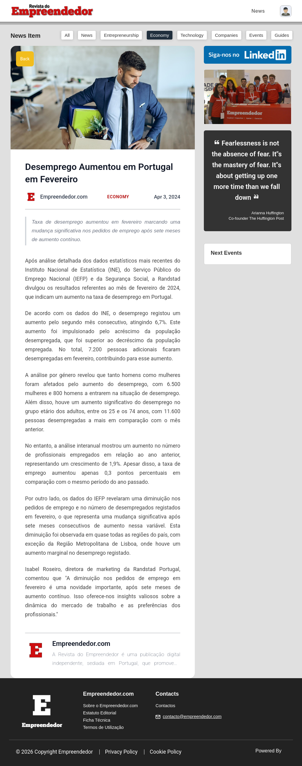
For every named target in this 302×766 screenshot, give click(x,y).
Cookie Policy (166, 752)
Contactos (165, 705)
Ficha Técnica (96, 720)
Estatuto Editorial (99, 712)
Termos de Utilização (103, 727)
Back (25, 58)
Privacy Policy (121, 752)
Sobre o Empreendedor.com (110, 705)
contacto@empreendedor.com (192, 716)
